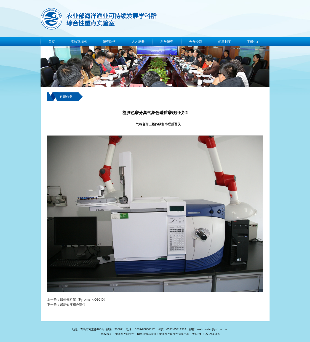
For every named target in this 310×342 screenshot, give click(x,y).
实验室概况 (79, 41)
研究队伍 (109, 41)
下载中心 (253, 41)
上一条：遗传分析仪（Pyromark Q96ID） (77, 299)
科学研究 (166, 41)
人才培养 (138, 41)
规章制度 (224, 41)
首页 (51, 41)
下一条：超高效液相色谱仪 (66, 304)
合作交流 (195, 41)
